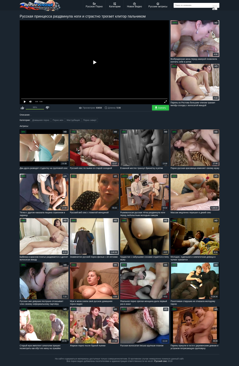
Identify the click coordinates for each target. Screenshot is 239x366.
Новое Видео (134, 5)
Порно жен (58, 120)
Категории (115, 5)
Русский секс (160, 361)
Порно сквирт (89, 120)
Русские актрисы (157, 5)
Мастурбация (73, 120)
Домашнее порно (40, 120)
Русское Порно (94, 5)
